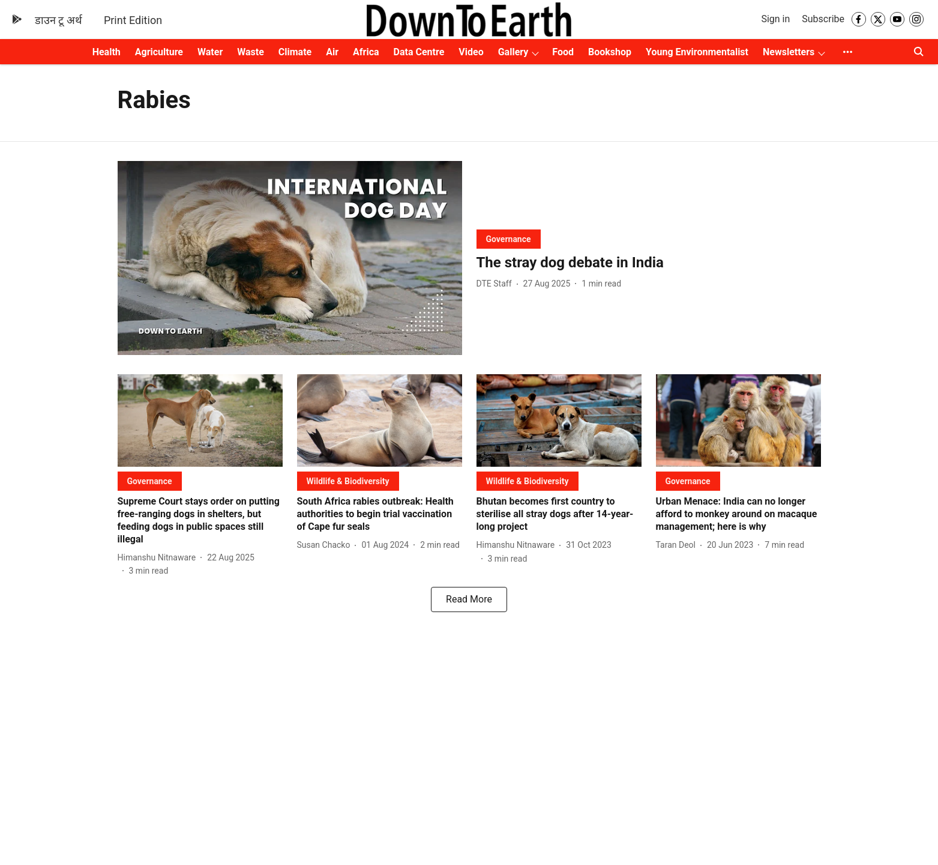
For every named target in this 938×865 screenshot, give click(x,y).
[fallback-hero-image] (290, 258)
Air (332, 52)
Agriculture (159, 52)
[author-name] (497, 284)
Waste (250, 52)
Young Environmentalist (697, 52)
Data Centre (419, 52)
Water (210, 52)
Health (106, 52)
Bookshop (609, 52)
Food (563, 52)
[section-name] (509, 238)
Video (470, 52)
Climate (294, 52)
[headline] (649, 262)
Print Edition (133, 20)
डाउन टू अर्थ (58, 20)
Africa (366, 52)
